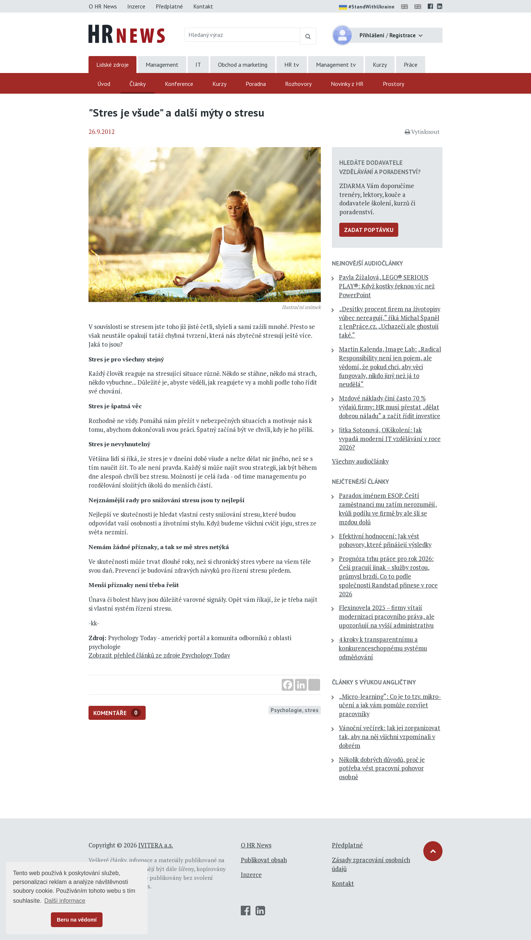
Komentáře (117, 712)
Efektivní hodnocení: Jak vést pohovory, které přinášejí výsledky (385, 540)
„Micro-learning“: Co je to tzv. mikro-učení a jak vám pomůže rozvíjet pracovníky (390, 705)
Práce (410, 64)
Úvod (103, 83)
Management (162, 64)
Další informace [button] (64, 901)
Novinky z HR (347, 83)
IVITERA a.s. (155, 845)
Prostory (393, 83)
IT (198, 64)
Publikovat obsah (264, 860)
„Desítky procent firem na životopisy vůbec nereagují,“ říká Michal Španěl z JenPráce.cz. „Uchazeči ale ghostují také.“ (389, 322)
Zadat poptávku (368, 229)
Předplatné (169, 6)
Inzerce (136, 6)
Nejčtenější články (360, 482)
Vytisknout (422, 131)
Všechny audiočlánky (360, 461)
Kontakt (203, 6)
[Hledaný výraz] (242, 35)
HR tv (291, 64)
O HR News (103, 6)
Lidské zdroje (112, 64)
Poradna (256, 83)
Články (137, 83)
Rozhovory (298, 83)
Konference (179, 83)
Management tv (336, 64)
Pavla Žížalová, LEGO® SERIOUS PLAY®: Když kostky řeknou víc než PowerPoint (387, 286)
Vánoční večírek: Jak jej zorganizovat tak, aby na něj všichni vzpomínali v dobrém (389, 737)
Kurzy (380, 64)
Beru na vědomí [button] (77, 920)
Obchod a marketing (242, 64)
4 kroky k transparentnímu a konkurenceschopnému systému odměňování (383, 648)
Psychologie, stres (295, 710)
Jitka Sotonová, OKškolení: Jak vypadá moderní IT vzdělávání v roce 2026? (390, 439)
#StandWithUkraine (367, 7)
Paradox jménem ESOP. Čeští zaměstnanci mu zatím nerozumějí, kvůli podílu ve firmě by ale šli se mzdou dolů (388, 509)
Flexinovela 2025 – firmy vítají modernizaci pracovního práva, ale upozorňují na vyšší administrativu (386, 616)
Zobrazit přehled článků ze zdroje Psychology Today (159, 655)
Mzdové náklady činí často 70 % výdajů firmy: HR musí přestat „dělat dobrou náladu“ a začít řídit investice (389, 407)
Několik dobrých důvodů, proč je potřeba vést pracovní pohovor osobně (382, 768)
